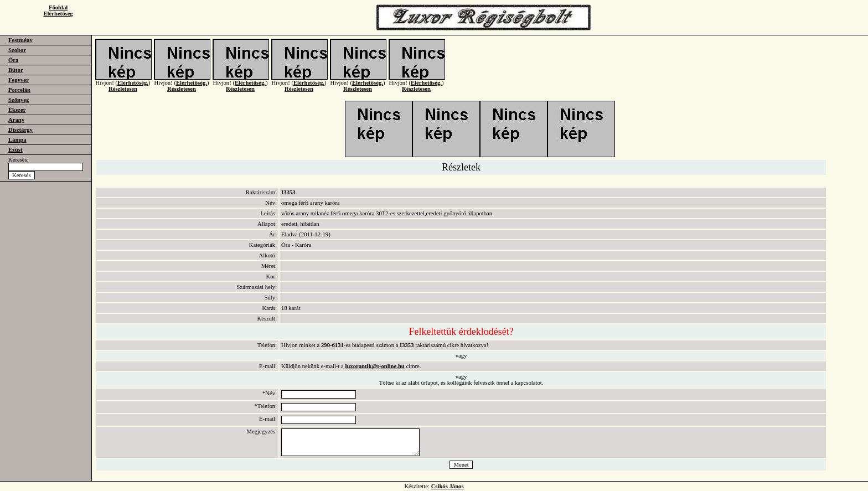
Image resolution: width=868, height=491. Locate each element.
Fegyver (18, 80)
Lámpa (17, 140)
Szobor (17, 50)
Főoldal (58, 7)
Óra (13, 60)
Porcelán (19, 90)
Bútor (15, 70)
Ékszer (16, 110)
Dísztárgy (20, 130)
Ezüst (15, 150)
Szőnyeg (18, 100)
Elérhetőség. (132, 89)
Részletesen (122, 95)
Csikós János (447, 486)
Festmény (20, 40)
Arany (16, 120)
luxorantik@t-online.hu (374, 366)
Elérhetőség (58, 14)
